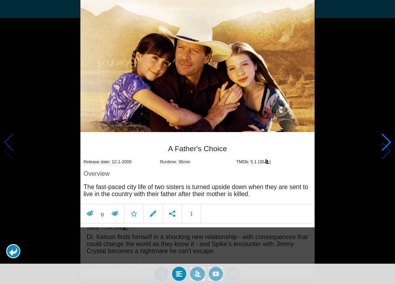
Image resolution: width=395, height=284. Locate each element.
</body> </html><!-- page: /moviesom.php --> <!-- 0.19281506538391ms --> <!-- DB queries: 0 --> (197, 142)
